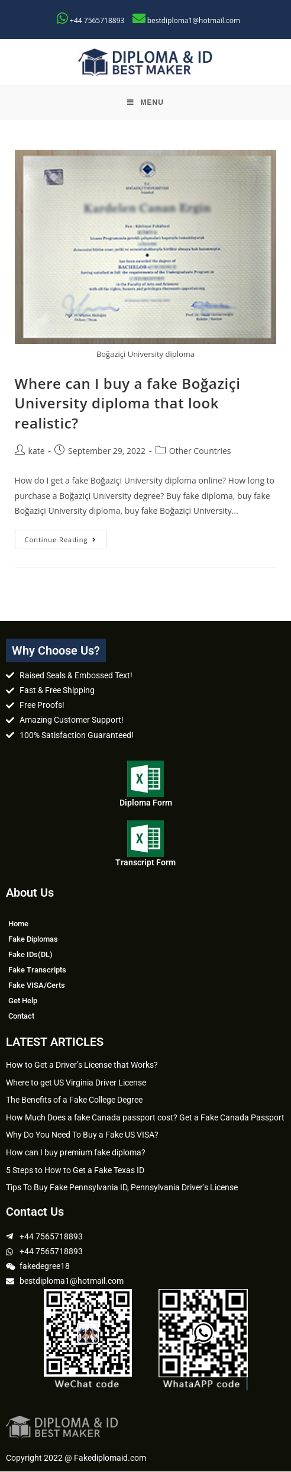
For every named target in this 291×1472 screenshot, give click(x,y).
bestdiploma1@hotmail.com (193, 20)
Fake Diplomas (33, 939)
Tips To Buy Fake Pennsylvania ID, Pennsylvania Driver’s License (122, 1188)
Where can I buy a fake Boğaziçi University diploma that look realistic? (128, 403)
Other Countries (200, 451)
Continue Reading (66, 537)
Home (18, 924)
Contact (21, 1016)
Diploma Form (145, 803)
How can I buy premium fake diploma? (76, 1153)
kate (36, 451)
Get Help (22, 1001)
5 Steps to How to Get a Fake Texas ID (75, 1170)
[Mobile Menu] (145, 103)
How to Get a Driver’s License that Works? (82, 1065)
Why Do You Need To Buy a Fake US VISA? (82, 1136)
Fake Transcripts (37, 970)
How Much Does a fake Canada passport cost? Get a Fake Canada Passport (145, 1118)
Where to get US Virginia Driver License (76, 1083)
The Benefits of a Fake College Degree (74, 1100)
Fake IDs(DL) (30, 955)
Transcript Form (145, 863)
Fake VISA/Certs (36, 985)
